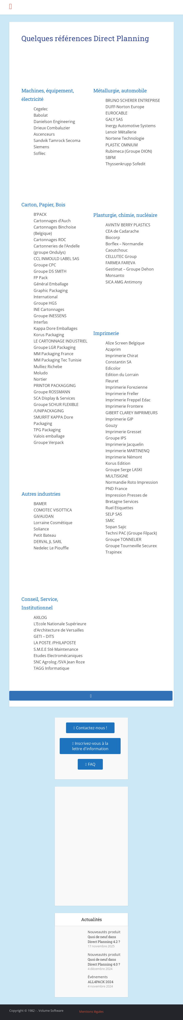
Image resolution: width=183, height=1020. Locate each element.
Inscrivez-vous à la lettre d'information (90, 746)
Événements (98, 977)
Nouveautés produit (104, 932)
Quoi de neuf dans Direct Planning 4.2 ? (104, 939)
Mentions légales (91, 1011)
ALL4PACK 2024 (100, 981)
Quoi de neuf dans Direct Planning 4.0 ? (104, 962)
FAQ (90, 764)
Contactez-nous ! (90, 727)
